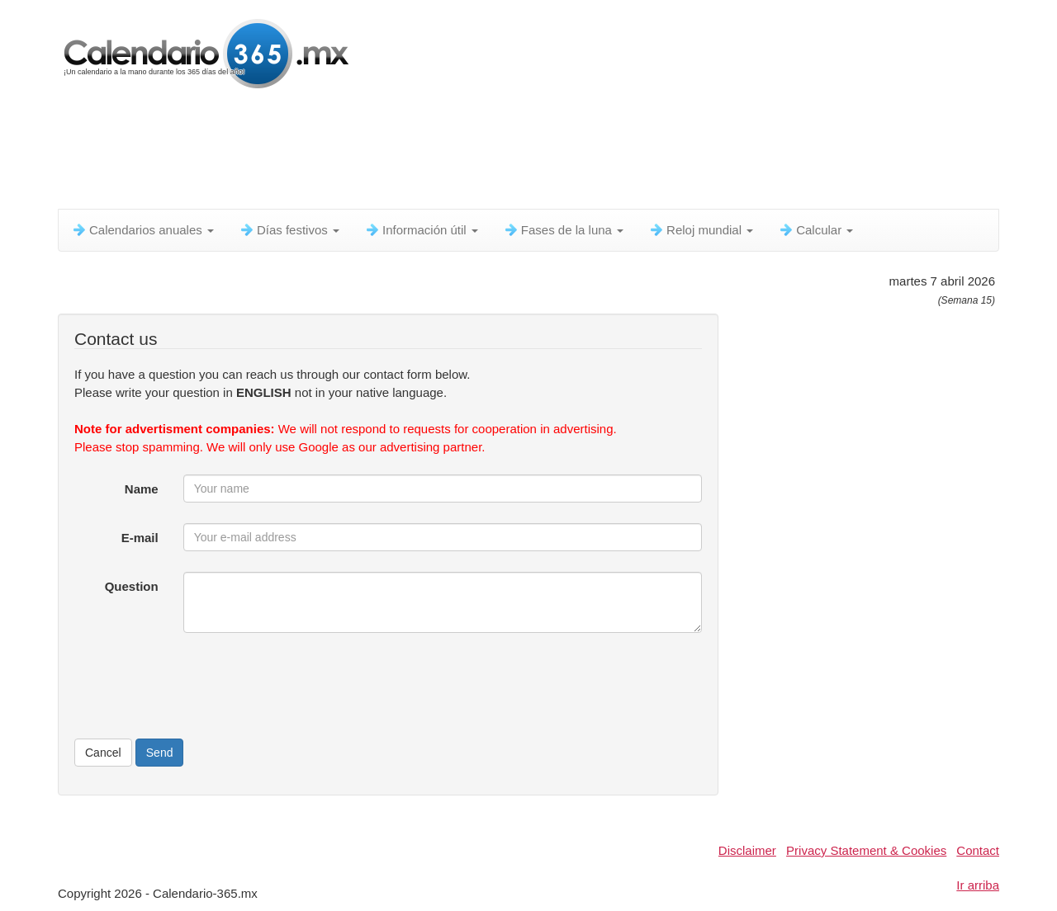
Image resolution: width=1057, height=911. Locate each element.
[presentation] (308, 686)
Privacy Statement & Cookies (866, 850)
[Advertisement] (458, 153)
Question (132, 586)
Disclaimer (747, 850)
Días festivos (289, 230)
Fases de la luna (563, 230)
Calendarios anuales (142, 230)
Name (142, 489)
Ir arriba (977, 885)
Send (159, 752)
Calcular (815, 230)
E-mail (140, 538)
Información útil (421, 230)
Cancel (103, 752)
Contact (977, 850)
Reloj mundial (700, 230)
